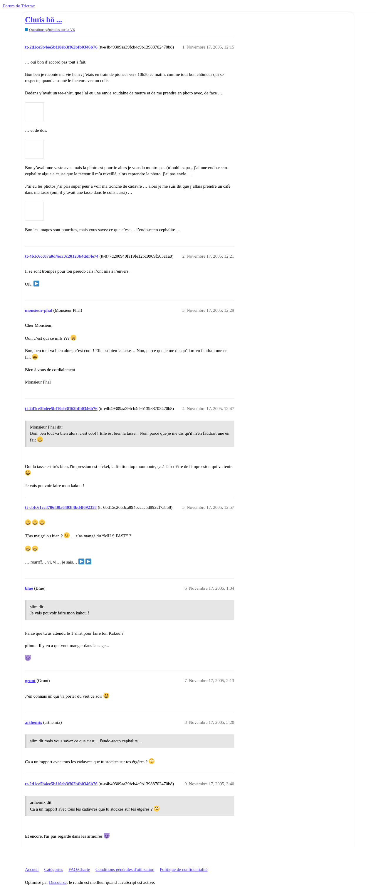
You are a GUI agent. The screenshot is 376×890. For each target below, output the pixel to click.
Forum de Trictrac (19, 6)
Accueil (32, 869)
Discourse (58, 882)
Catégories (53, 869)
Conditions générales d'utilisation (124, 869)
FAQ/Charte (79, 869)
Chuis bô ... (43, 20)
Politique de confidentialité (183, 869)
